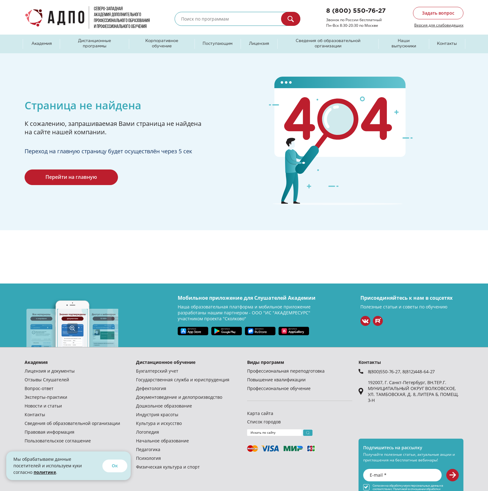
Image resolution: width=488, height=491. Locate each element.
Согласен (379, 486)
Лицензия (259, 43)
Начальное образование (162, 441)
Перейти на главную (71, 177)
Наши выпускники (404, 43)
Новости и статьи (43, 406)
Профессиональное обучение (279, 388)
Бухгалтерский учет (157, 371)
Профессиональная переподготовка (286, 371)
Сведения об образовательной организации (328, 43)
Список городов (264, 422)
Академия (41, 43)
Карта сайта (260, 413)
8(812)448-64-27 (418, 371)
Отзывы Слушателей (47, 380)
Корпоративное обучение (161, 43)
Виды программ (265, 362)
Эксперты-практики (46, 397)
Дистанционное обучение (165, 362)
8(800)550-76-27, (385, 371)
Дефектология (151, 388)
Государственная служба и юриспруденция (182, 380)
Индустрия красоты (157, 414)
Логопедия (147, 432)
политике (45, 472)
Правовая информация (49, 432)
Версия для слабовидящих (438, 24)
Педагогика (148, 449)
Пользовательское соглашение (58, 441)
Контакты (447, 43)
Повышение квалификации (276, 380)
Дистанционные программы (94, 43)
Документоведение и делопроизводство (179, 397)
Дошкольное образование (164, 406)
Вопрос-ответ (39, 388)
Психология (148, 458)
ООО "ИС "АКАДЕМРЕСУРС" (281, 313)
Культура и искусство (159, 423)
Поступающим (217, 43)
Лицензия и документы (50, 371)
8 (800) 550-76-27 (356, 11)
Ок (115, 466)
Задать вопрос (438, 13)
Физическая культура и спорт (168, 467)
